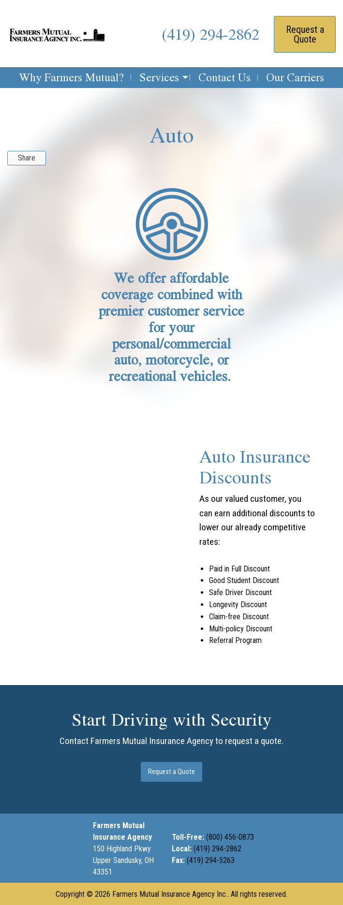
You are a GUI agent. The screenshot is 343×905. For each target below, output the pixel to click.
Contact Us (224, 77)
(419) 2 (185, 34)
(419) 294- (210, 848)
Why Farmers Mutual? (71, 77)
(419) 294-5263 (212, 860)
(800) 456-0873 (230, 837)
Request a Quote (305, 34)
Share (26, 157)
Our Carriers (295, 77)
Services (159, 77)
